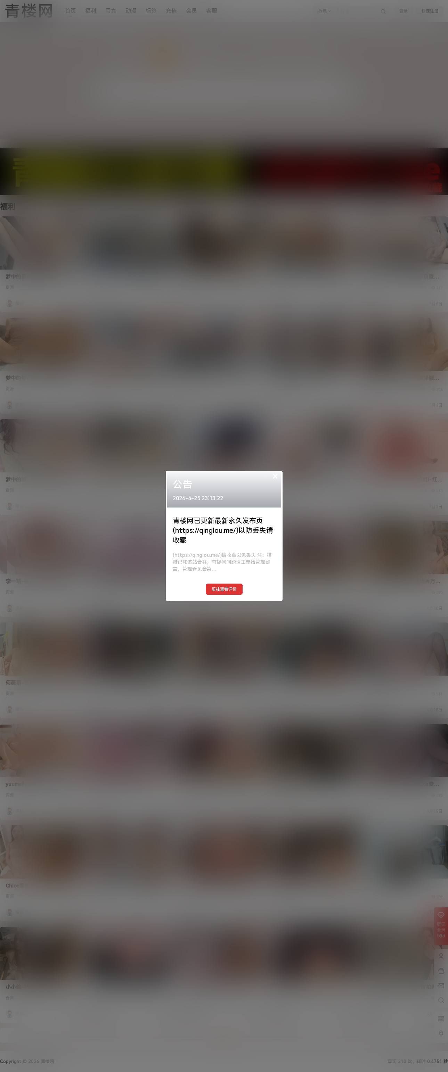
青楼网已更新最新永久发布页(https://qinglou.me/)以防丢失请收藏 (223, 530)
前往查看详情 (224, 589)
